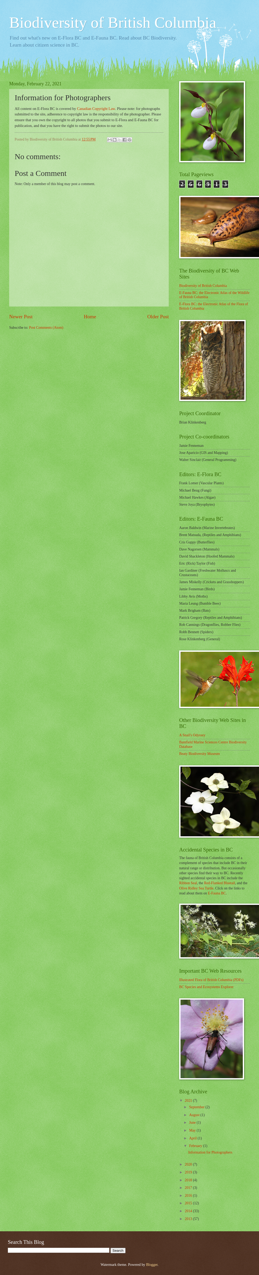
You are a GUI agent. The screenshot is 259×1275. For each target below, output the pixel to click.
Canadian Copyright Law (96, 109)
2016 (189, 1196)
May (193, 1130)
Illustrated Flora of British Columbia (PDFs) (211, 980)
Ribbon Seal (188, 883)
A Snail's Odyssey (192, 735)
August (194, 1115)
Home (90, 316)
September (197, 1107)
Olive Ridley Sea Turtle (196, 888)
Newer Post (21, 316)
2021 (189, 1101)
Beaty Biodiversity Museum (199, 754)
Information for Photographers (210, 1152)
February (196, 1146)
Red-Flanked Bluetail (219, 883)
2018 (189, 1180)
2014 (189, 1211)
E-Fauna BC (217, 893)
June (193, 1122)
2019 (189, 1172)
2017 (189, 1188)
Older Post (158, 316)
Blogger (151, 1265)
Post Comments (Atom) (46, 328)
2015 (189, 1203)
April (193, 1138)
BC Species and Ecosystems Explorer (206, 987)
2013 (189, 1219)
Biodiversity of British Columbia (112, 22)
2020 (189, 1164)
